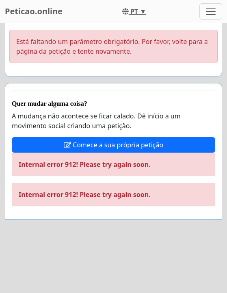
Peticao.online (34, 11)
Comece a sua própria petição (113, 144)
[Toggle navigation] (210, 11)
